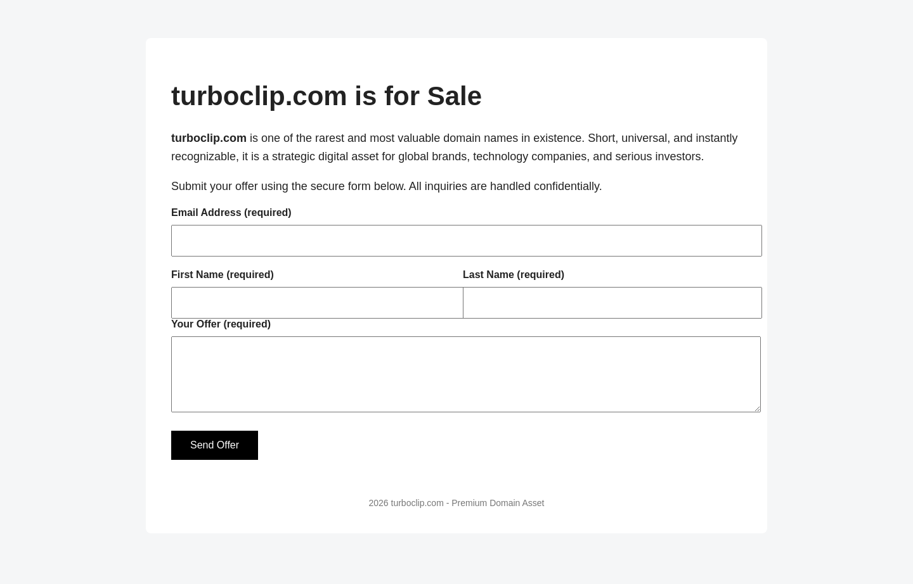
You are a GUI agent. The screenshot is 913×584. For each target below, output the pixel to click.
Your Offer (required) (221, 324)
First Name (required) (222, 274)
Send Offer (214, 457)
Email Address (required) (231, 212)
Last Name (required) (513, 274)
